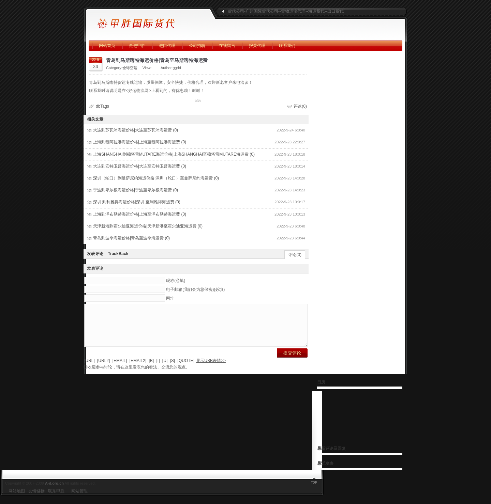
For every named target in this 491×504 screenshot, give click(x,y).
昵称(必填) (175, 280)
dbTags (102, 106)
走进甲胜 (137, 45)
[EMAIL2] (138, 368)
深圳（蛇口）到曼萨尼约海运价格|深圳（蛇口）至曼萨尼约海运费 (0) (156, 178)
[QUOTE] (186, 368)
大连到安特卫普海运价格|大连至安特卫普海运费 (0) (139, 166)
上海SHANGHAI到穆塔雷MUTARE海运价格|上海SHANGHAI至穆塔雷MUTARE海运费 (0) (174, 154)
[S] (172, 368)
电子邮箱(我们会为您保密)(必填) (195, 289)
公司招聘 (197, 45)
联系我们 (287, 45)
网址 (170, 298)
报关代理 (257, 45)
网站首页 (107, 45)
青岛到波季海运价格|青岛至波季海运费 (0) (131, 238)
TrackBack (118, 253)
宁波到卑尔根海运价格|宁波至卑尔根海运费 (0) (135, 190)
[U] (164, 368)
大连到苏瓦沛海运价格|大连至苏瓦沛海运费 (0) (135, 130)
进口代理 (167, 45)
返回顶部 (480, 490)
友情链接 (36, 499)
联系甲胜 (56, 499)
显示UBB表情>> (211, 368)
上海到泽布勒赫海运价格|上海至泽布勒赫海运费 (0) (139, 214)
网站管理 (79, 499)
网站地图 (17, 499)
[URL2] (103, 368)
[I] (158, 368)
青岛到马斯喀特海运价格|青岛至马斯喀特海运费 (157, 60)
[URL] (89, 368)
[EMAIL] (120, 368)
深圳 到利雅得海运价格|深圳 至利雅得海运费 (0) (136, 202)
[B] (151, 368)
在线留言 (227, 45)
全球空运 (129, 68)
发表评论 (95, 253)
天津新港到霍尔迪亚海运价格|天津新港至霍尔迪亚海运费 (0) (148, 226)
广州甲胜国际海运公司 (148, 20)
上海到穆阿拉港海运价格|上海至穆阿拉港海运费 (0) (139, 142)
